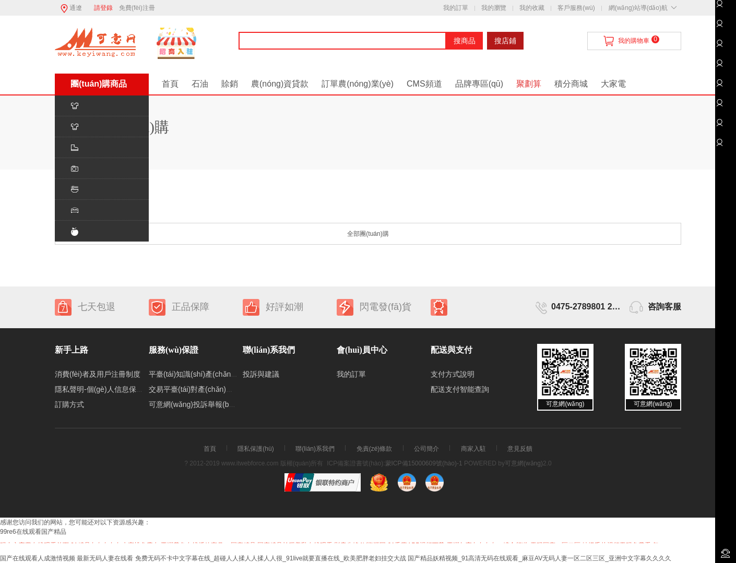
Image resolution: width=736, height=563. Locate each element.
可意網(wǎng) (524, 463)
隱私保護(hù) (256, 448)
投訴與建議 (261, 374)
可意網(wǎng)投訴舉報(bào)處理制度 (209, 404)
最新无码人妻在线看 (105, 558)
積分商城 (571, 83)
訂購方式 (69, 404)
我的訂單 (455, 7)
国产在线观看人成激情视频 (37, 558)
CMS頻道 (424, 83)
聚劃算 (528, 83)
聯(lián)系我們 (315, 448)
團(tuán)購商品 (98, 83)
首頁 (170, 83)
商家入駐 (473, 448)
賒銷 (229, 83)
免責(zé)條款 (375, 448)
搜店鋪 (505, 41)
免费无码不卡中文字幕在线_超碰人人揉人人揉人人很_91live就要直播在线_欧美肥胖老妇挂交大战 (270, 558)
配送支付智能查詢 (460, 389)
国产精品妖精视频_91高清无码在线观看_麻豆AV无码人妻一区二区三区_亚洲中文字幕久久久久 (539, 558)
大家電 (613, 83)
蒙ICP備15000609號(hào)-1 (423, 463)
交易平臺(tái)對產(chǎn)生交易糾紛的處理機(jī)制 (228, 389)
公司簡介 (426, 448)
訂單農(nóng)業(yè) (358, 83)
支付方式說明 (452, 374)
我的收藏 (531, 7)
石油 (200, 83)
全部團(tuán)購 (367, 233)
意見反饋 (519, 448)
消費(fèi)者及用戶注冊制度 (97, 374)
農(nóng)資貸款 (279, 83)
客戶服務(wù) (576, 7)
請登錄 (103, 7)
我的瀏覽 (493, 7)
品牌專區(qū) (479, 83)
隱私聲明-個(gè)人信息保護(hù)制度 (113, 389)
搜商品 (465, 41)
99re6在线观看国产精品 (33, 531)
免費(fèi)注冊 (137, 7)
